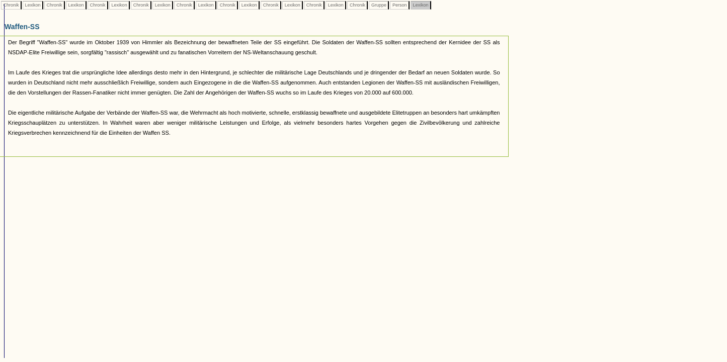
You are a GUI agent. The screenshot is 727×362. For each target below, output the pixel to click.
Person (399, 5)
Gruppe (378, 5)
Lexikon (33, 5)
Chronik (11, 5)
